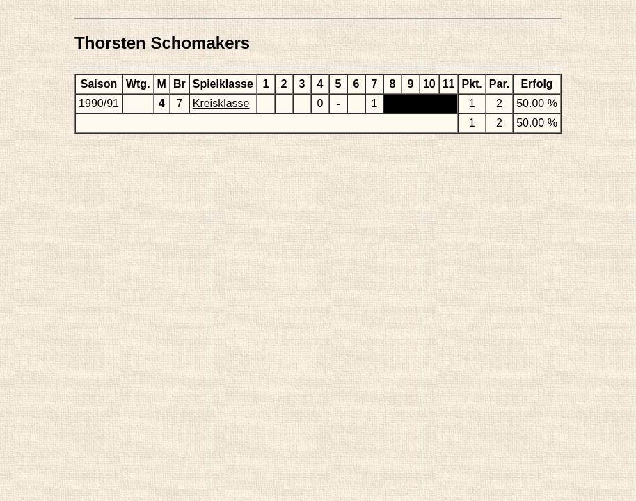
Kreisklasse (221, 103)
